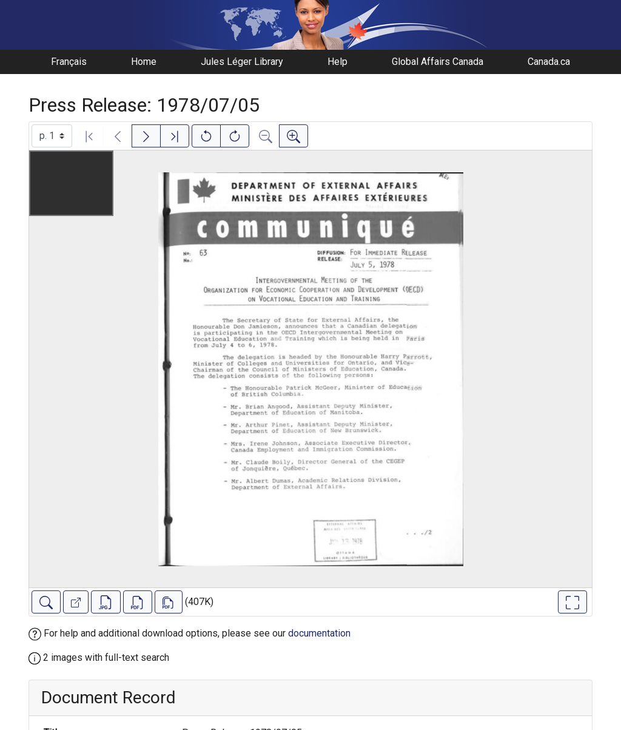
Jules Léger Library (242, 61)
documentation (319, 633)
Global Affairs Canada (437, 61)
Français (69, 61)
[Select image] (52, 135)
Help (337, 61)
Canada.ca (549, 61)
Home (143, 61)
